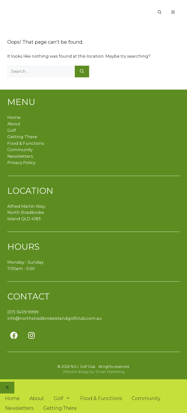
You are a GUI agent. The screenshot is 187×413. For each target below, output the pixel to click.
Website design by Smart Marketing (93, 372)
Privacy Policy (21, 162)
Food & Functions (25, 143)
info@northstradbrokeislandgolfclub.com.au (54, 318)
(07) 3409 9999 (22, 312)
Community (20, 149)
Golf (11, 130)
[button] (159, 12)
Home (14, 117)
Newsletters (20, 156)
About (13, 123)
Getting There (22, 136)
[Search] (82, 71)
